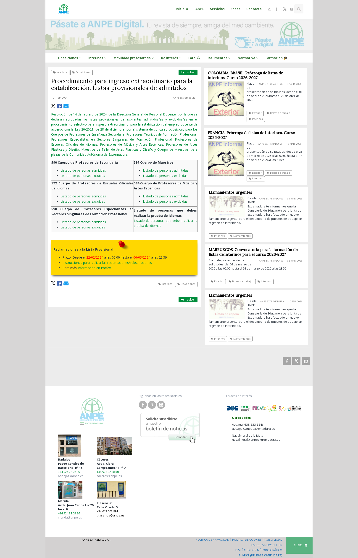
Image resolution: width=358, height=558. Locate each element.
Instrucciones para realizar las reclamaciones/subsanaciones (108, 262)
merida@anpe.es (70, 517)
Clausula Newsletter (266, 545)
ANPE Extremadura (96, 539)
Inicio (183, 9)
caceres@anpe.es (109, 476)
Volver (188, 72)
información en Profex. (94, 268)
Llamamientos (242, 235)
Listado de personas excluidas (84, 175)
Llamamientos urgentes (232, 192)
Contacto (254, 9)
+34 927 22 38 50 (108, 472)
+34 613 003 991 (107, 511)
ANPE (199, 9)
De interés (171, 58)
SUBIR (300, 545)
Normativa (249, 58)
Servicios (217, 9)
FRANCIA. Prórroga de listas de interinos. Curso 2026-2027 (251, 135)
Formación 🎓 (276, 58)
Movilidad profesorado (134, 58)
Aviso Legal (273, 539)
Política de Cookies (247, 539)
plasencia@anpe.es (110, 515)
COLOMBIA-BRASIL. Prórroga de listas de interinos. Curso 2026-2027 (245, 75)
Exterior (255, 113)
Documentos (219, 58)
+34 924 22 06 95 (69, 472)
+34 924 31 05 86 (69, 513)
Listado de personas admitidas (84, 170)
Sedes (235, 9)
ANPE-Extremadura (184, 97)
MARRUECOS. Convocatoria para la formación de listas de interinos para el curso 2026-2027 (255, 252)
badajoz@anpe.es (71, 476)
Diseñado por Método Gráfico (258, 550)
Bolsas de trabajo (278, 113)
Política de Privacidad (212, 539)
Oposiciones (70, 58)
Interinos (98, 58)
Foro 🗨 (194, 58)
